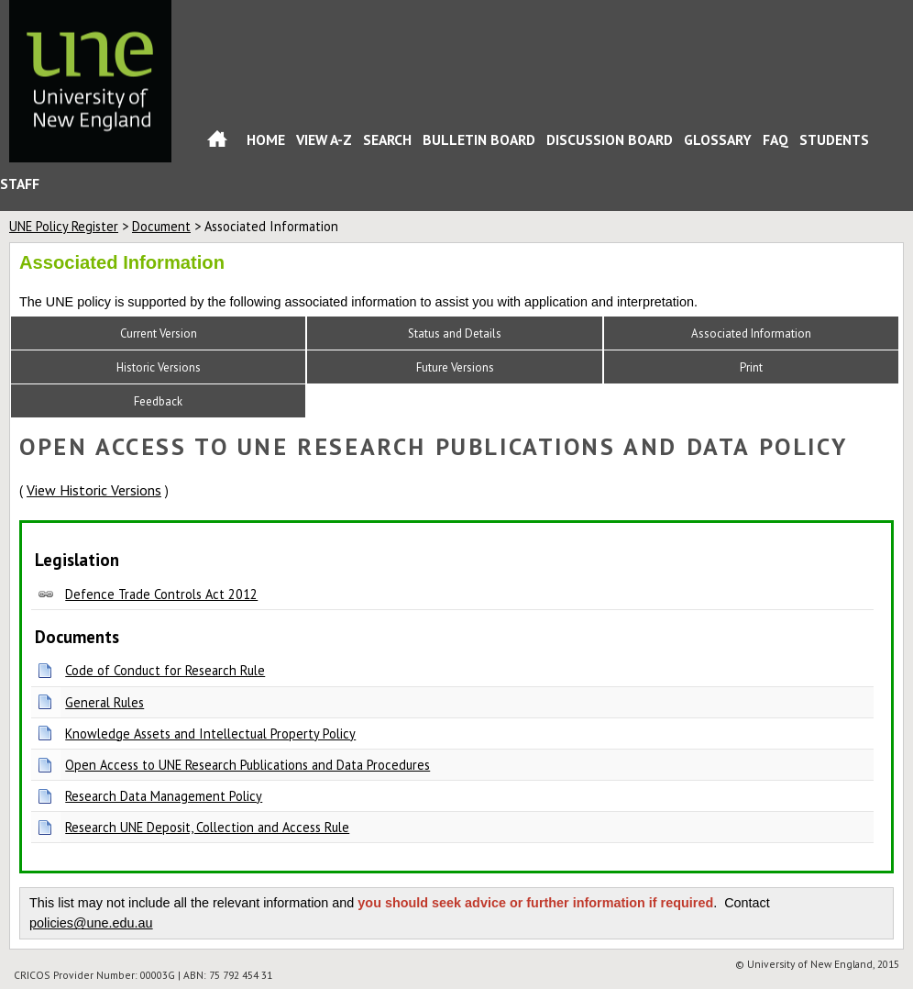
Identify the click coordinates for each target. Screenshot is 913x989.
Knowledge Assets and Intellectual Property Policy (210, 733)
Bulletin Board (479, 139)
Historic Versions (158, 367)
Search (387, 139)
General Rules (104, 702)
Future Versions (455, 367)
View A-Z (324, 139)
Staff (19, 183)
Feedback (158, 401)
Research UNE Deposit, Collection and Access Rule (207, 827)
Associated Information (751, 333)
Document (161, 226)
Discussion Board (609, 139)
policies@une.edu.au (91, 923)
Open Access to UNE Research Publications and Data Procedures (247, 764)
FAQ (775, 139)
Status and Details (454, 333)
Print (751, 367)
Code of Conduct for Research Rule (165, 670)
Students (834, 139)
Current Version (158, 333)
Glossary (718, 139)
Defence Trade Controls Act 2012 (161, 594)
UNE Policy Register (63, 226)
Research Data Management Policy (163, 796)
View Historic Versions (94, 490)
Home (217, 142)
